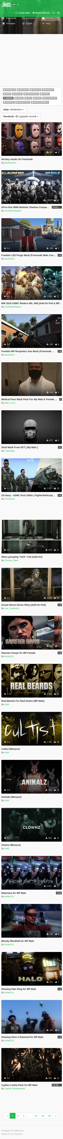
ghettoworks (10, 162)
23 (36, 1115)
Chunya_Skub (11, 560)
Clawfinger (10, 451)
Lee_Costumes (12, 608)
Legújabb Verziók (20, 116)
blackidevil (10, 258)
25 (49, 1115)
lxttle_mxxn (10, 403)
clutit (7, 704)
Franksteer (10, 499)
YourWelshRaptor (13, 210)
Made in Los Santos (11, 1134)
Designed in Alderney (12, 1130)
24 (42, 1115)
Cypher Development (15, 1088)
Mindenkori (13, 109)
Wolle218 (9, 656)
